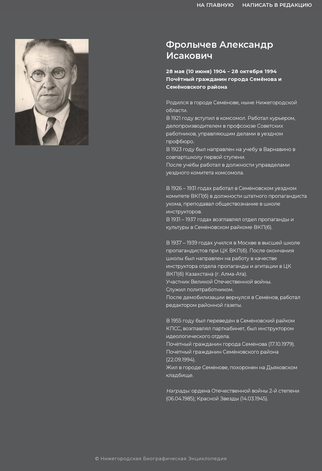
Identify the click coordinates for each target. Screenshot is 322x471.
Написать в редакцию (277, 5)
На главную (215, 5)
